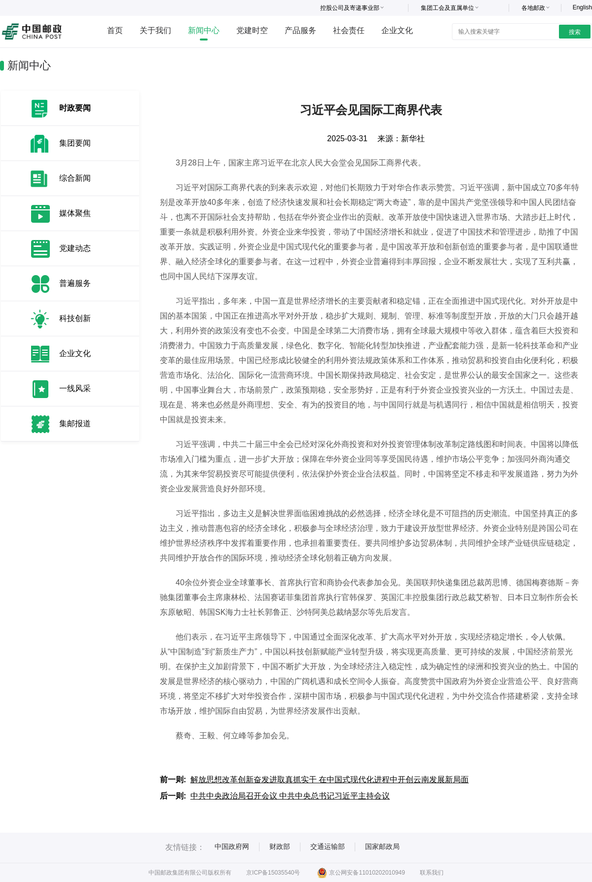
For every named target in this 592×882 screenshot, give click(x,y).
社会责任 (349, 30)
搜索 (575, 32)
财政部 (279, 846)
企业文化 (397, 30)
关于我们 (155, 30)
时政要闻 (75, 108)
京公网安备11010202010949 (361, 872)
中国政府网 (232, 846)
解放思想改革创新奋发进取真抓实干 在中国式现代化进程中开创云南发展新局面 (329, 779)
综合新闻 (75, 178)
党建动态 (75, 248)
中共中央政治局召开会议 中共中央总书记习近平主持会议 (290, 796)
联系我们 (432, 872)
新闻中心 (204, 30)
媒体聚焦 (75, 213)
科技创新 (75, 318)
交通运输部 (327, 846)
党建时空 (252, 30)
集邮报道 (75, 423)
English (582, 7)
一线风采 (75, 388)
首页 (115, 30)
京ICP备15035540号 (273, 872)
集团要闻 (75, 143)
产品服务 (300, 30)
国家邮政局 (382, 846)
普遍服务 (75, 283)
